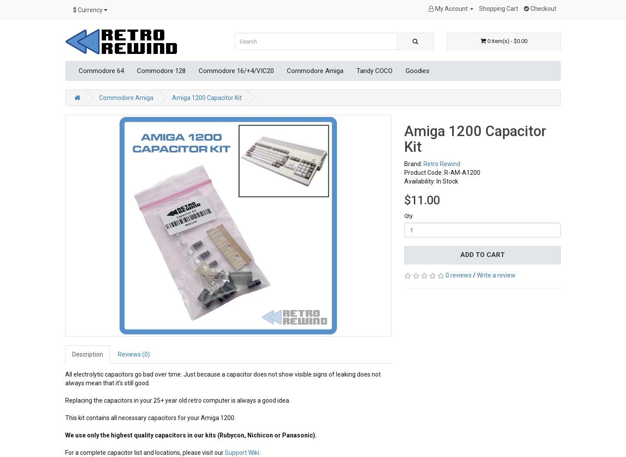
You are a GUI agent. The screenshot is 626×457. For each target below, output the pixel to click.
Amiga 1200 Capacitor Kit (207, 97)
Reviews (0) (134, 354)
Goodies (418, 71)
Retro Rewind (441, 163)
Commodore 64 (101, 71)
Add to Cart (482, 255)
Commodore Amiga (315, 71)
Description (87, 354)
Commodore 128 (161, 71)
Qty (408, 216)
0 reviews (459, 275)
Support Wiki (242, 452)
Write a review (496, 275)
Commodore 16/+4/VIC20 (236, 71)
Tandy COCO (374, 71)
